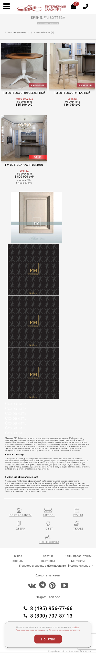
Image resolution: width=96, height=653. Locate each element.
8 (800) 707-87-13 (48, 616)
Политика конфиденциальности (64, 630)
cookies (75, 627)
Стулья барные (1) (44, 32)
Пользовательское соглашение (31, 630)
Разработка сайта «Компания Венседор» (69, 651)
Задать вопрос (48, 597)
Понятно (48, 639)
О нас (18, 556)
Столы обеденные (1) (17, 32)
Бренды (18, 561)
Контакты (78, 561)
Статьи (48, 556)
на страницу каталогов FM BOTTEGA (48, 23)
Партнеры (48, 561)
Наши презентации (78, 556)
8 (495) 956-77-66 (48, 608)
